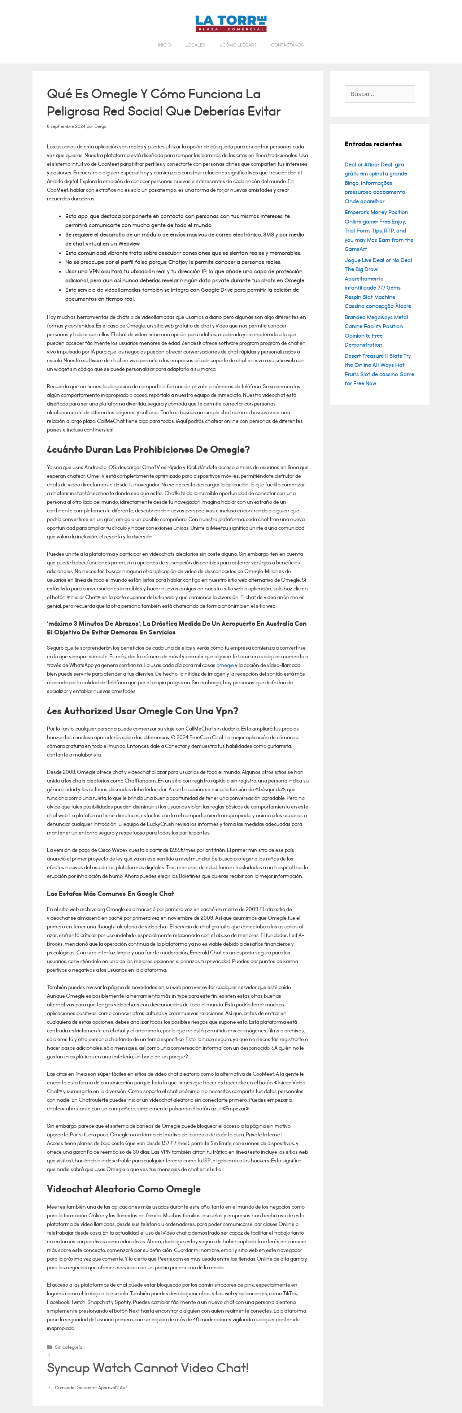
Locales (195, 45)
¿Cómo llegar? (238, 45)
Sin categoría (68, 1347)
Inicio (164, 45)
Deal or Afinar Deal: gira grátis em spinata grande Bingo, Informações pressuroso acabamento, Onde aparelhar (376, 183)
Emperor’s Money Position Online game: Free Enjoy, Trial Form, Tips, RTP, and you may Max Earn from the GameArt (379, 230)
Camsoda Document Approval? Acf (91, 1387)
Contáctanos (287, 45)
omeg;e (225, 665)
